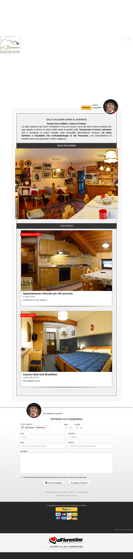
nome (22, 397)
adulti (66, 388)
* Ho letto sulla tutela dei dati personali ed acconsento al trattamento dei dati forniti (53, 441)
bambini (77, 388)
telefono (71, 406)
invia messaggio (53, 446)
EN (121, 2)
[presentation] (16, 148)
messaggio (23, 415)
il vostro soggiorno (26, 387)
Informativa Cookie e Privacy (66, 459)
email (22, 406)
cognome (72, 397)
